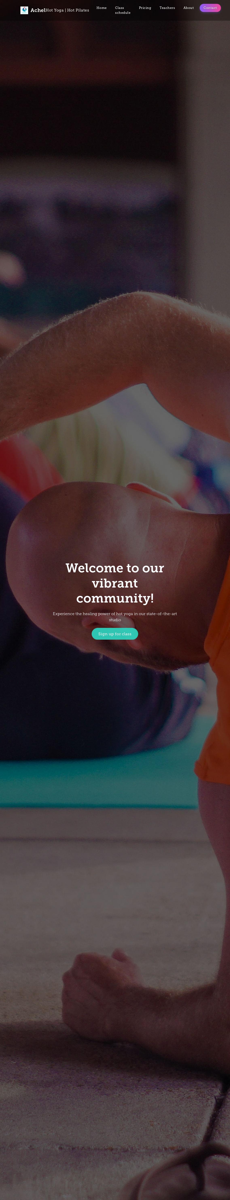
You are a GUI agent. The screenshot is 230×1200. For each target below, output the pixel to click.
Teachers (167, 8)
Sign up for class (114, 634)
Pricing (145, 8)
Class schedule (122, 10)
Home (101, 8)
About (188, 8)
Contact (210, 8)
